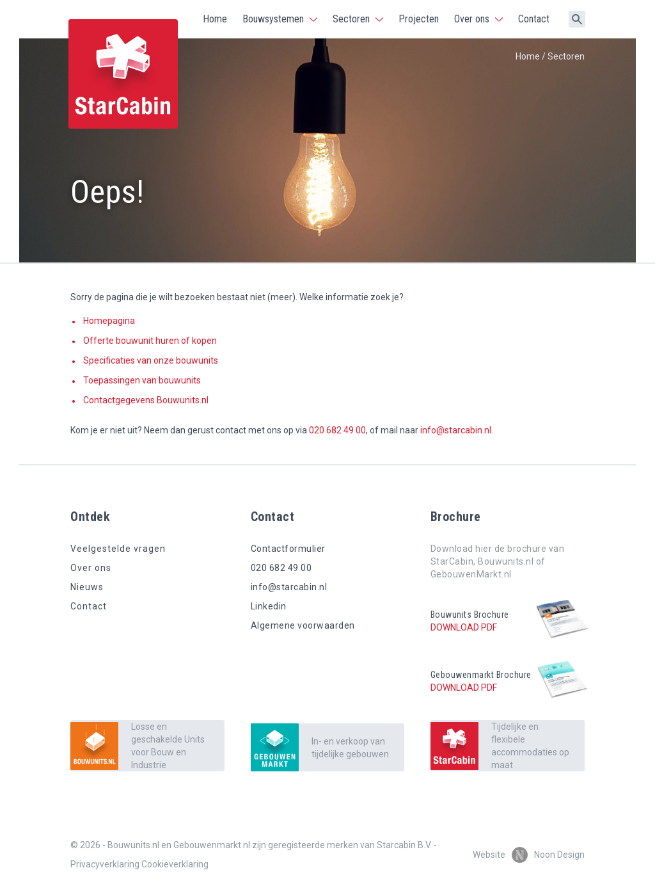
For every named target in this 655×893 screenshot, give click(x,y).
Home (215, 19)
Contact (533, 19)
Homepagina (109, 321)
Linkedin (269, 606)
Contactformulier (288, 548)
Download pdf (463, 627)
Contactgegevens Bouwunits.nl (146, 400)
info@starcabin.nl (455, 430)
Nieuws (87, 587)
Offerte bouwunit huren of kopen (150, 340)
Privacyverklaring (104, 864)
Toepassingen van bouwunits (142, 380)
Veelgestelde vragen (118, 548)
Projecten (419, 19)
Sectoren (351, 19)
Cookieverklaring (175, 864)
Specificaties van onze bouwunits (150, 360)
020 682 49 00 (337, 430)
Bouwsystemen (273, 19)
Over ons (471, 19)
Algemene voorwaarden (303, 625)
